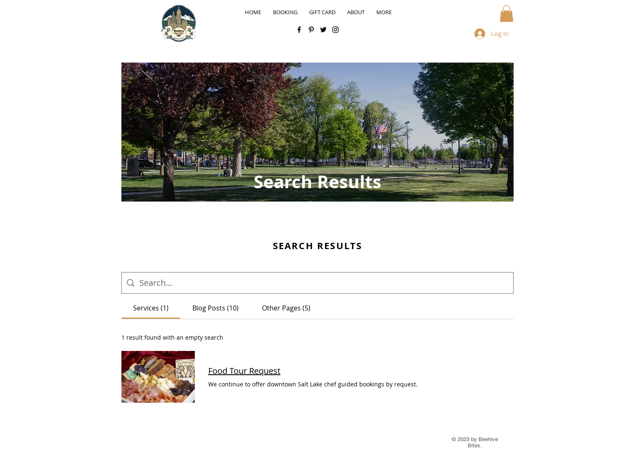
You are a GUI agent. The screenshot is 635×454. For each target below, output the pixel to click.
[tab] (150, 308)
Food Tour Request (244, 370)
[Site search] (323, 282)
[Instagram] (335, 29)
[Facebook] (299, 29)
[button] (506, 13)
